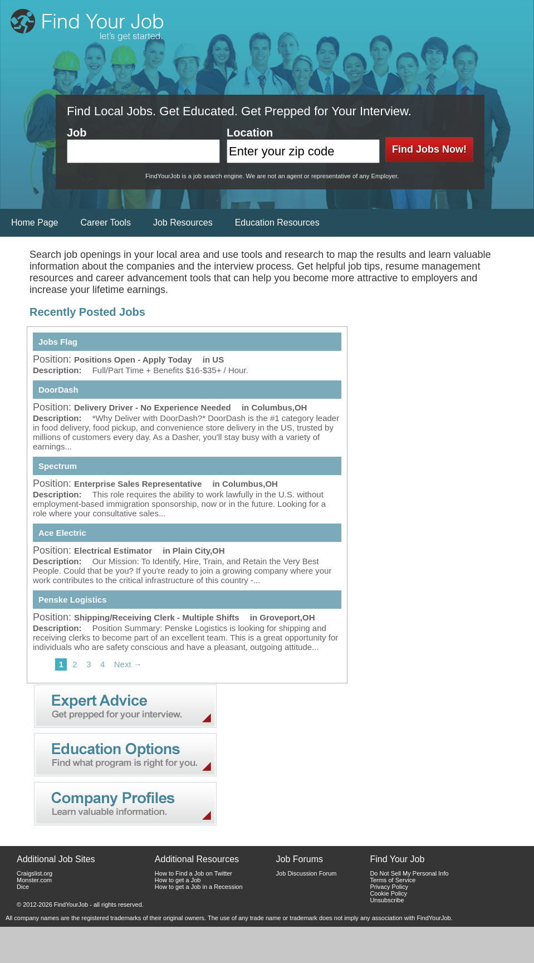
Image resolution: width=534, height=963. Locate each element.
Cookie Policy (388, 893)
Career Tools (106, 222)
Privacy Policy (389, 886)
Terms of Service (392, 880)
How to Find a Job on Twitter (193, 873)
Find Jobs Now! (429, 149)
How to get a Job (178, 880)
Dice (23, 886)
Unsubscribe (387, 900)
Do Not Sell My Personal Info (409, 873)
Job (77, 132)
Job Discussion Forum (306, 873)
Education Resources (277, 222)
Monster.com (34, 880)
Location (250, 132)
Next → (128, 664)
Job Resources (183, 222)
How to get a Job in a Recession (199, 886)
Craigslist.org (34, 873)
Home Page (34, 222)
